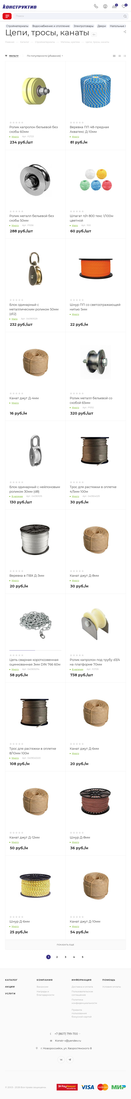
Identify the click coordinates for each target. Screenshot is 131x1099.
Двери (102, 26)
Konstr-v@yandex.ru (68, 1040)
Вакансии (42, 986)
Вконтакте (61, 1059)
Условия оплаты (111, 986)
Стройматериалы (17, 26)
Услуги (10, 993)
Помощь (108, 979)
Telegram (70, 1059)
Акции (10, 986)
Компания (45, 979)
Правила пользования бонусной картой (82, 1013)
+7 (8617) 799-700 (66, 1034)
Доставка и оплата (82, 986)
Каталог (11, 979)
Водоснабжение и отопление (51, 26)
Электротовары (83, 26)
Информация (82, 979)
